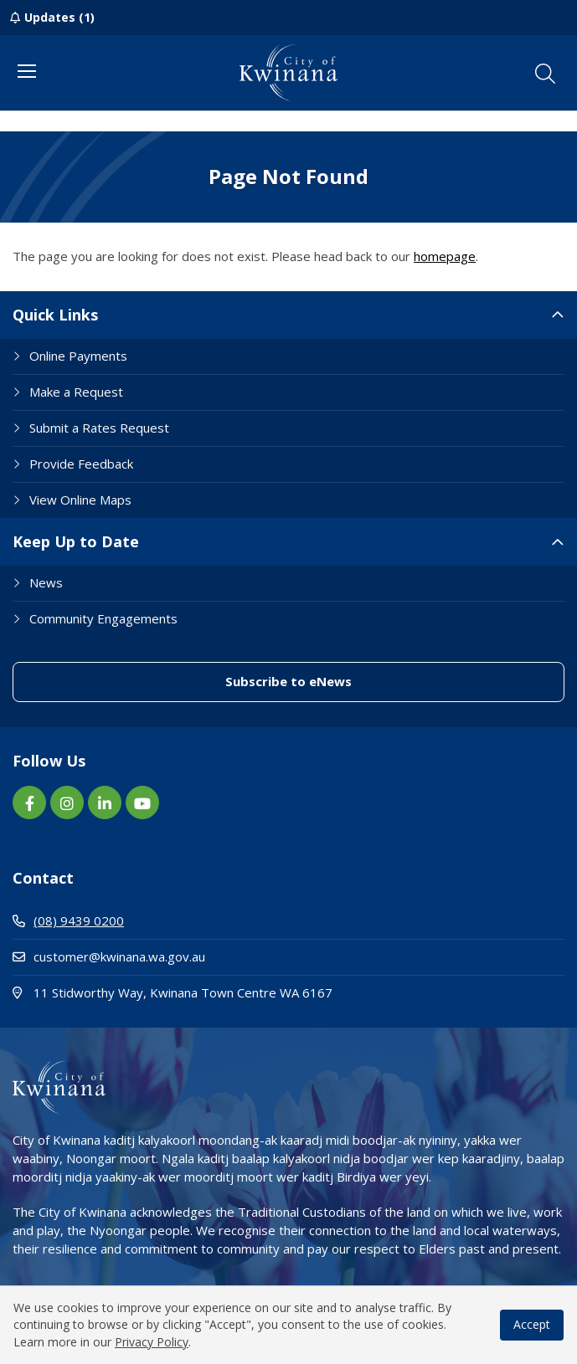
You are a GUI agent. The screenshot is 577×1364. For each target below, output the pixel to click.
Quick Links (55, 315)
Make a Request (76, 391)
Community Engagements (103, 618)
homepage (445, 256)
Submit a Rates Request (99, 427)
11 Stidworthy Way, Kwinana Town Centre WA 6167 (238, 992)
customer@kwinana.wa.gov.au (109, 956)
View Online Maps (80, 499)
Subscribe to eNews (288, 681)
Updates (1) (59, 17)
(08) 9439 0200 (68, 920)
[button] (545, 74)
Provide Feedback (81, 463)
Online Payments (78, 355)
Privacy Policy (151, 1342)
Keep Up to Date (76, 541)
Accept (531, 1324)
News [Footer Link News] (46, 582)
